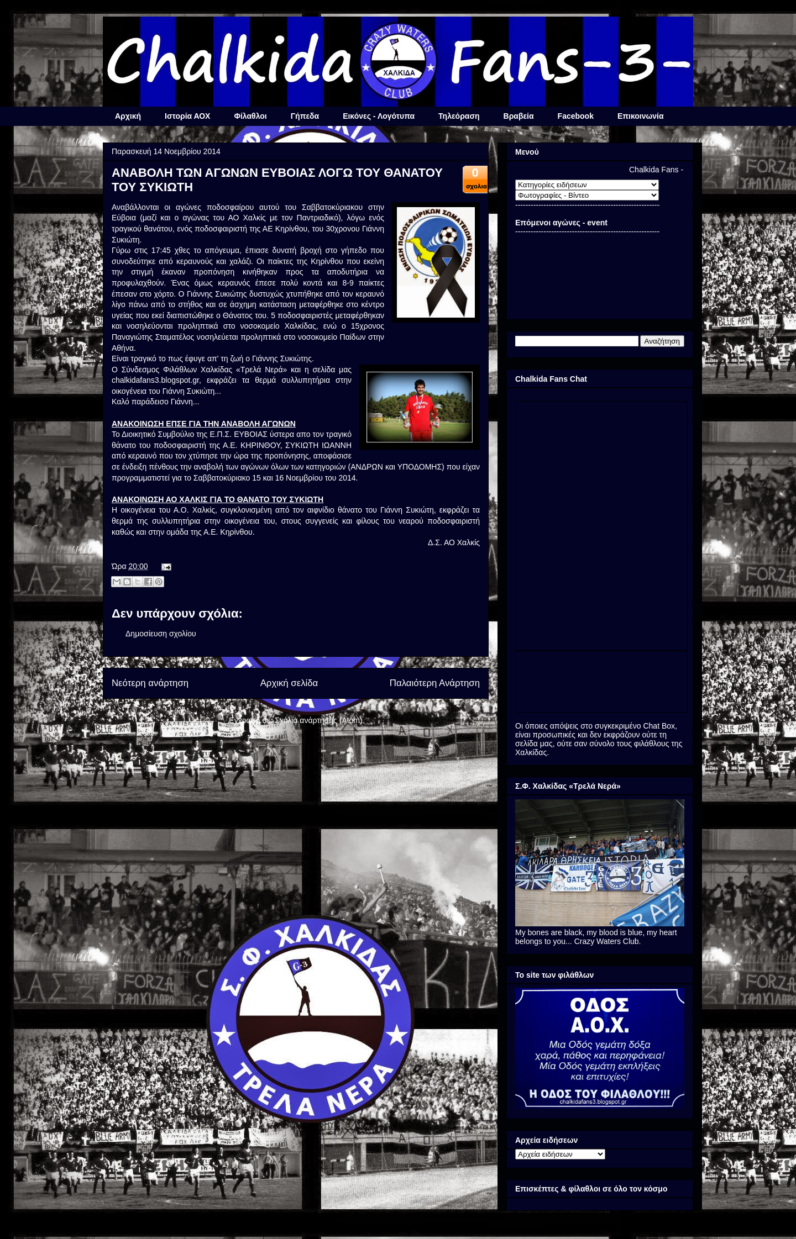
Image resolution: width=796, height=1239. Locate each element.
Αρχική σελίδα (289, 683)
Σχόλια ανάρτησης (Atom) (319, 720)
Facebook (576, 116)
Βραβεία (519, 116)
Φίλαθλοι (250, 116)
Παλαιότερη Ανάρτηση (435, 683)
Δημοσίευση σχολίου (160, 633)
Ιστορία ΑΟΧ (187, 116)
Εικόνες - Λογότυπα (379, 116)
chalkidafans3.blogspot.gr (155, 380)
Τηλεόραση (458, 116)
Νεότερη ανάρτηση (150, 683)
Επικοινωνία (640, 116)
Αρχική (128, 116)
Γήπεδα (305, 116)
